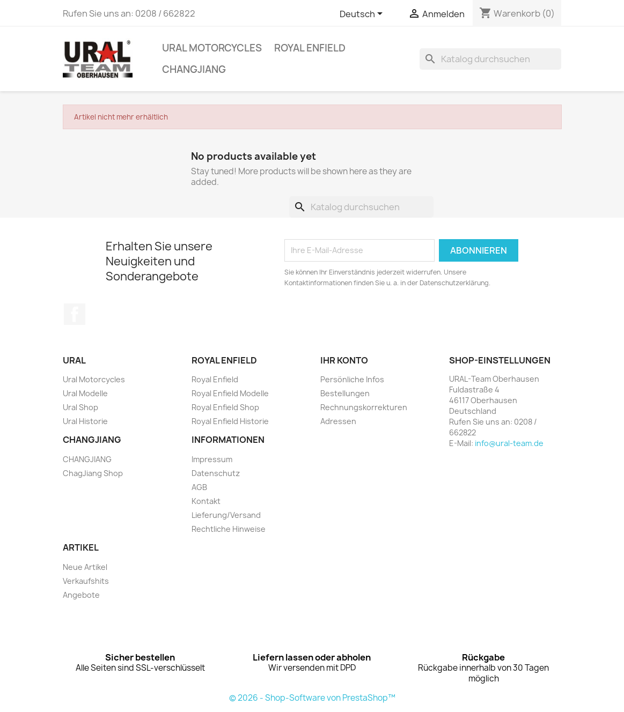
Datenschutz (216, 473)
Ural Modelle (85, 393)
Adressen (338, 421)
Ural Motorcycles (212, 48)
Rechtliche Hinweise (229, 529)
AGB (199, 487)
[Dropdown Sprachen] (363, 14)
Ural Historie (85, 421)
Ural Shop (80, 407)
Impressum (212, 459)
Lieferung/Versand (226, 515)
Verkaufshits (86, 581)
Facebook (74, 314)
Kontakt (206, 501)
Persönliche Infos (352, 379)
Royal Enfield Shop (225, 407)
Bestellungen (345, 393)
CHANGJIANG (194, 69)
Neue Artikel (85, 567)
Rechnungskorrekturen (363, 407)
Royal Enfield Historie (230, 421)
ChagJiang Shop (93, 473)
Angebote (81, 595)
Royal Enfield (310, 48)
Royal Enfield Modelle (230, 393)
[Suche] (490, 59)
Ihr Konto (344, 360)
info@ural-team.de (509, 443)
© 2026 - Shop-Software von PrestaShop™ (312, 697)
